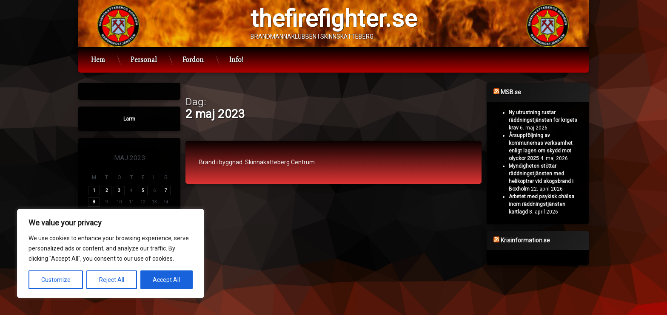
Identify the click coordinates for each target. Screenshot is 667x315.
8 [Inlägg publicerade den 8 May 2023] (94, 202)
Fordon (193, 60)
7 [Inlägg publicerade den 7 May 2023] (166, 190)
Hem (98, 60)
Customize (56, 279)
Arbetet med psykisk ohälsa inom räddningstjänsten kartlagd (541, 204)
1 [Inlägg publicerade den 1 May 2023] (94, 190)
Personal (144, 60)
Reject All (111, 279)
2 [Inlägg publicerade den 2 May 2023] (106, 190)
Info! (236, 60)
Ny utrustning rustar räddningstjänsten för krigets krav (543, 120)
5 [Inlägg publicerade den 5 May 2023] (143, 190)
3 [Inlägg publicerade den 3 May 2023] (119, 190)
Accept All (166, 279)
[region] (110, 253)
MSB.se (511, 92)
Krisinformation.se (525, 240)
